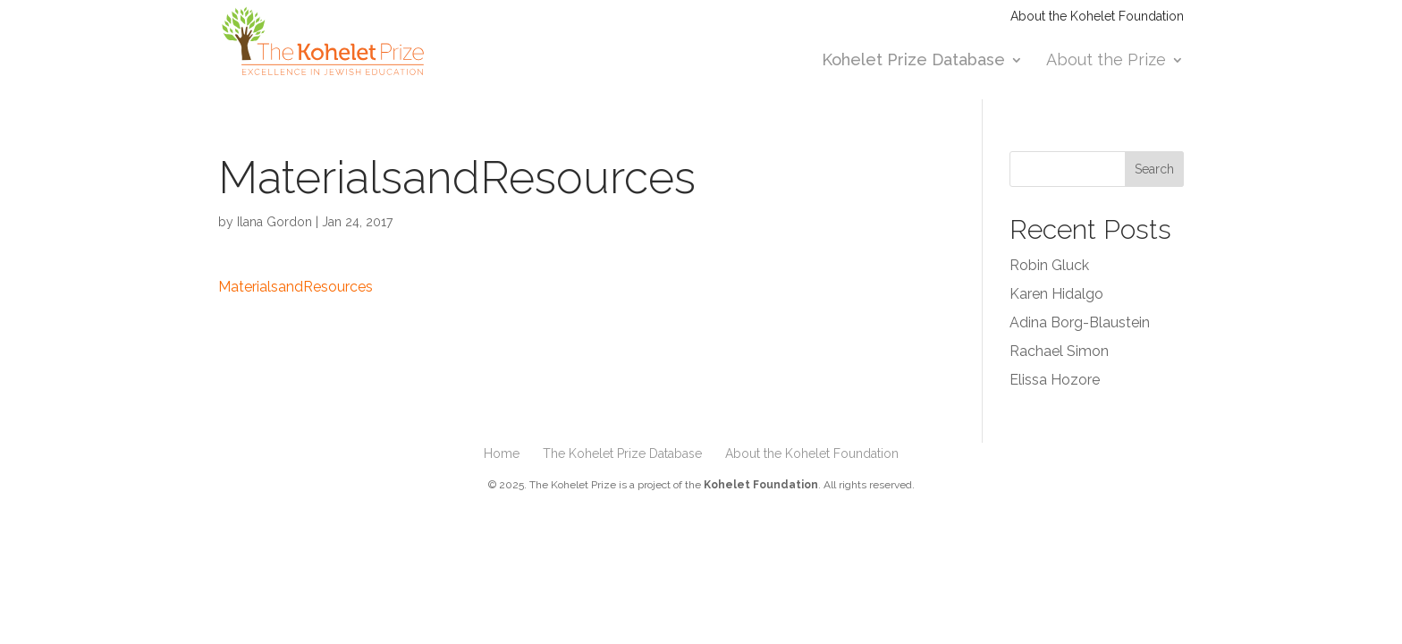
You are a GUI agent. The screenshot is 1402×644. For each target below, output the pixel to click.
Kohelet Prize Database (913, 61)
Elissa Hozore (1054, 379)
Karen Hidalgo (1056, 293)
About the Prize (1106, 61)
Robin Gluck (1049, 265)
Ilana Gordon (274, 222)
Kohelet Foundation (761, 485)
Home (501, 453)
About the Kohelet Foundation (1097, 16)
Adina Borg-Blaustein (1079, 322)
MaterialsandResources (295, 286)
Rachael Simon (1059, 351)
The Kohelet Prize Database (622, 453)
